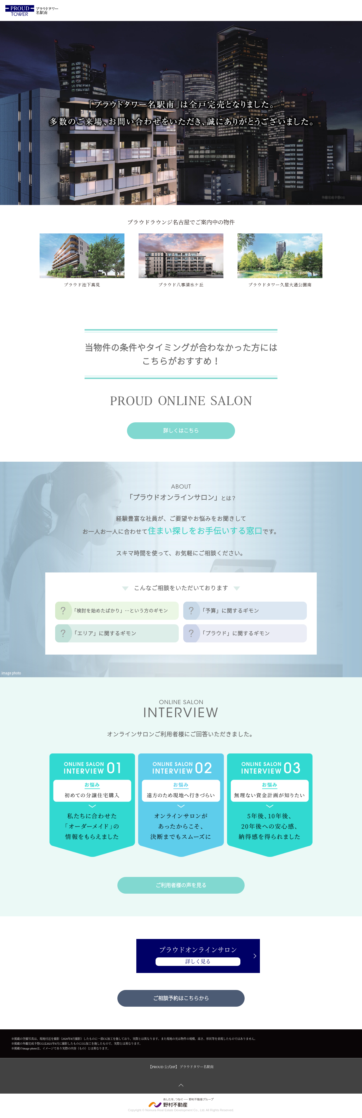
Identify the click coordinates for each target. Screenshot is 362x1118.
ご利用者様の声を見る (181, 885)
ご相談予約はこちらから (181, 998)
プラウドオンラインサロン (181, 956)
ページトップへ (181, 1085)
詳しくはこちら (181, 430)
